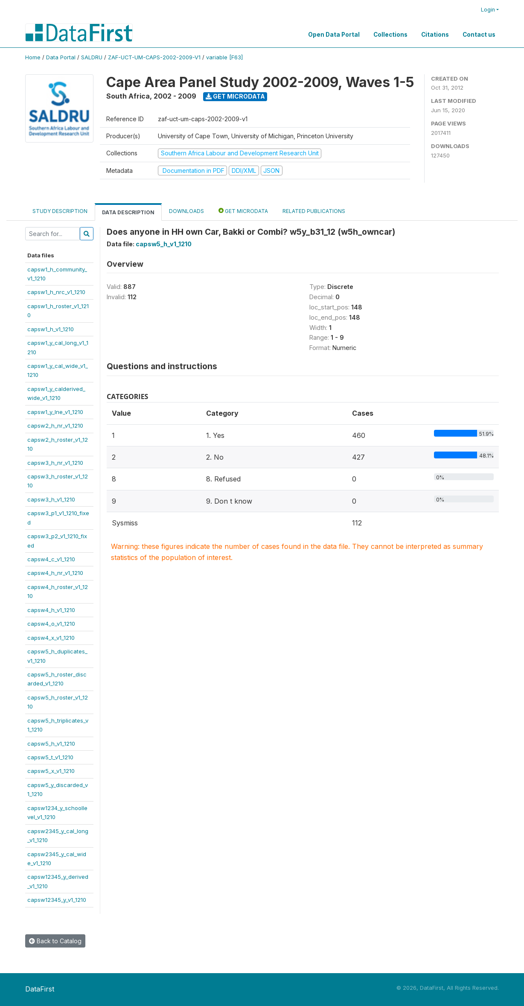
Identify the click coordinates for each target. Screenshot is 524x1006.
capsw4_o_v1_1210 (51, 623)
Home (33, 57)
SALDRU (91, 57)
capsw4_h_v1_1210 (51, 610)
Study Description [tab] (59, 211)
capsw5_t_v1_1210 (50, 757)
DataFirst (39, 989)
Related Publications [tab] (313, 211)
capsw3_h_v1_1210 (51, 499)
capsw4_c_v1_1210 (51, 559)
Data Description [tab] (128, 212)
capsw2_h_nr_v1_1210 (55, 425)
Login (488, 9)
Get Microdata (235, 96)
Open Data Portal (334, 34)
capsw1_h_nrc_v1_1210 (56, 292)
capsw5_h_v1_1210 (51, 743)
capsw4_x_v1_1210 (51, 637)
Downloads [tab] (186, 211)
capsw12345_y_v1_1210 (56, 899)
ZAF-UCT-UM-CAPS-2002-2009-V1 (154, 57)
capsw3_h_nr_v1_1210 (55, 462)
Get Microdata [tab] (243, 210)
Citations (435, 34)
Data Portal (61, 57)
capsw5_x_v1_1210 (51, 770)
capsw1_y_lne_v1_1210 (55, 411)
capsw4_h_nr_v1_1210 (55, 572)
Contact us (479, 34)
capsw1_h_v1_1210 (50, 329)
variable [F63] (224, 57)
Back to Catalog (55, 941)
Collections (390, 34)
